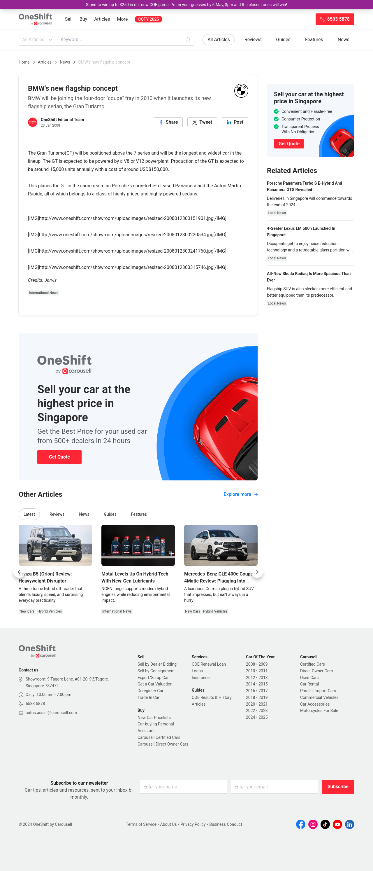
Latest (29, 514)
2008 (250, 664)
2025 (263, 717)
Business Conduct (225, 824)
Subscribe (338, 786)
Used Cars (309, 677)
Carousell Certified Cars (159, 737)
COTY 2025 (148, 19)
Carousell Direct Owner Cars (163, 744)
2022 (250, 710)
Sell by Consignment (156, 671)
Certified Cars (312, 664)
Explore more (241, 494)
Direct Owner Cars (316, 671)
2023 (263, 710)
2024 (250, 717)
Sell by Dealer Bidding (157, 664)
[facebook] (168, 122)
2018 (250, 697)
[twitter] (202, 122)
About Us (168, 824)
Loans (197, 671)
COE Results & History (212, 697)
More (122, 19)
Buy (83, 19)
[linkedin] (235, 122)
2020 (250, 704)
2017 (263, 690)
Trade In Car (148, 697)
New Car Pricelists (154, 717)
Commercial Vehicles (319, 697)
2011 (263, 671)
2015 (263, 684)
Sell (69, 19)
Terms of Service (141, 824)
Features (314, 39)
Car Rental (309, 684)
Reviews (253, 39)
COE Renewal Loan (209, 664)
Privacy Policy (192, 824)
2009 (263, 664)
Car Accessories (315, 704)
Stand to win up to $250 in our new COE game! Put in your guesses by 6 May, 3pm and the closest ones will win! (186, 4)
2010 (250, 671)
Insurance (201, 677)
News (343, 39)
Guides (283, 39)
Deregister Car (150, 690)
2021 (263, 704)
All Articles (37, 40)
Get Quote (59, 457)
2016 (250, 690)
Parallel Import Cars (318, 690)
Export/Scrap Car (153, 677)
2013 (263, 677)
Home (24, 62)
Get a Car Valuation (155, 684)
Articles (102, 19)
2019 (263, 697)
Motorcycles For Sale (319, 710)
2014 (250, 684)
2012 (250, 677)
